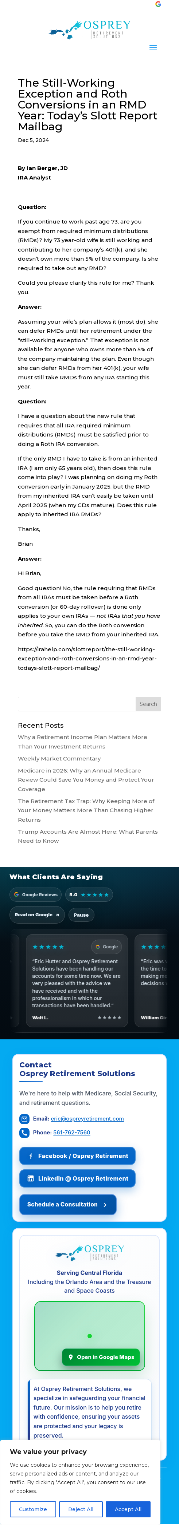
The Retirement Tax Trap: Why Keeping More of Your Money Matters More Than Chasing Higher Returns (86, 810)
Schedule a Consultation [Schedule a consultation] (72, 1205)
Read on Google (37, 915)
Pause (81, 915)
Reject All (80, 1509)
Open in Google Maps (100, 1357)
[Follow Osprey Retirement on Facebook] (78, 1156)
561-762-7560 (72, 1132)
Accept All (128, 1509)
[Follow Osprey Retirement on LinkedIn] (78, 1179)
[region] (80, 1482)
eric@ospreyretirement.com (87, 1118)
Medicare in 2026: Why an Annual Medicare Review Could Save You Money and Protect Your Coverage (86, 780)
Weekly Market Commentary (59, 758)
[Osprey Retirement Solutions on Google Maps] (89, 1337)
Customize (33, 1509)
